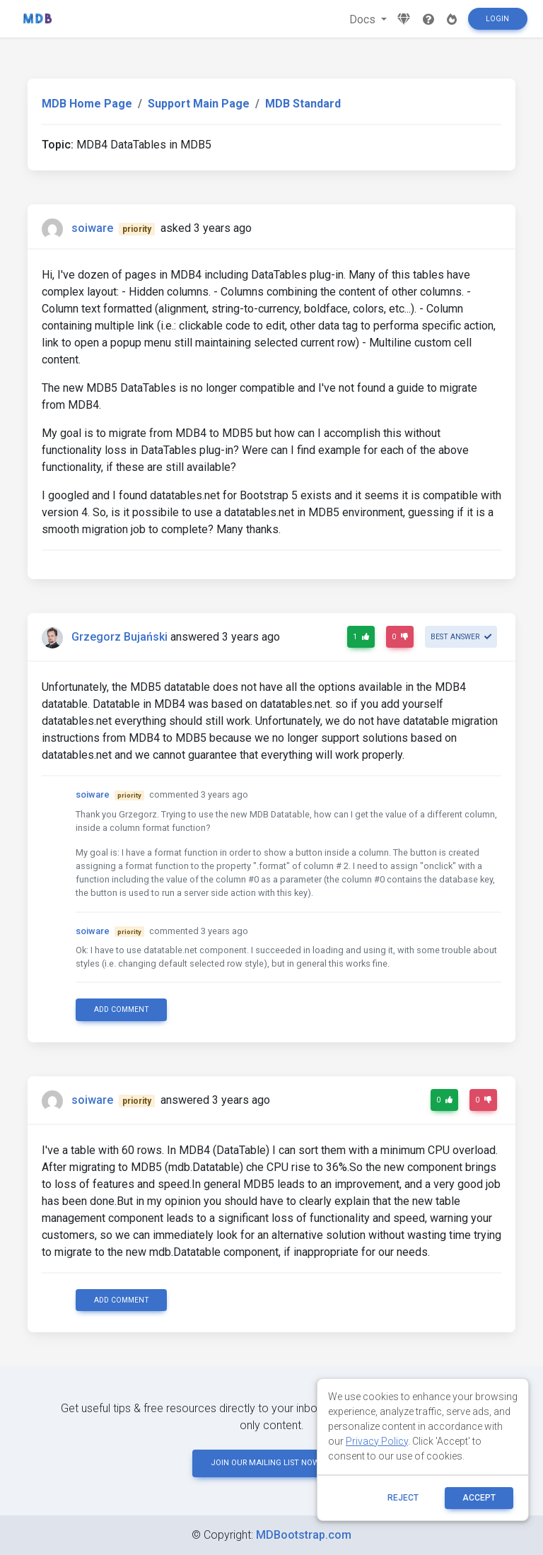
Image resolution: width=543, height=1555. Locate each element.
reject (403, 1498)
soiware (92, 228)
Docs (363, 19)
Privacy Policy (377, 1441)
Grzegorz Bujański (119, 636)
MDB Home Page (87, 103)
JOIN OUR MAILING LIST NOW (271, 1462)
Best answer (461, 636)
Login (497, 18)
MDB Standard (303, 103)
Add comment (121, 1009)
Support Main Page (199, 103)
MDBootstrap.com (303, 1535)
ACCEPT (479, 1498)
